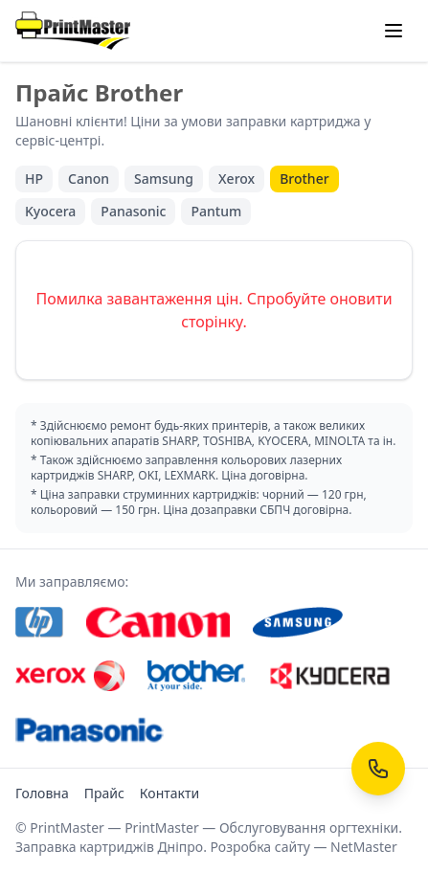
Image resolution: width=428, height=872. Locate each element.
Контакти (169, 793)
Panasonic (133, 211)
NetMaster (363, 847)
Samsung (163, 178)
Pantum (216, 211)
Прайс (104, 793)
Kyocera (50, 211)
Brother (304, 178)
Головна (42, 793)
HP (34, 178)
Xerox (236, 178)
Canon (88, 178)
